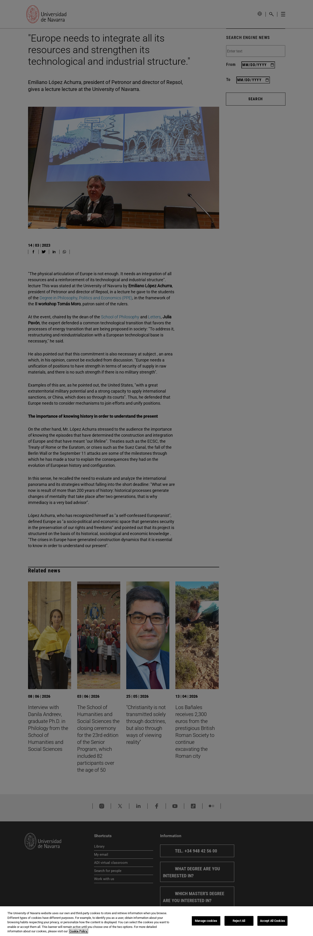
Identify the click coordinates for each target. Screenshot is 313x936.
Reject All (239, 921)
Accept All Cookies (272, 921)
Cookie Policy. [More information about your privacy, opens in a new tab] (79, 932)
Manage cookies (206, 921)
